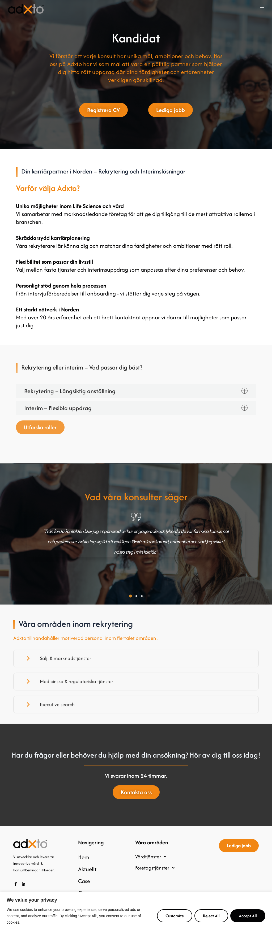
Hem (83, 857)
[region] (136, 911)
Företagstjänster (156, 868)
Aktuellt (87, 869)
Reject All (211, 916)
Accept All (248, 916)
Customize (174, 916)
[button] (262, 9)
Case (84, 881)
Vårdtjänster (152, 857)
